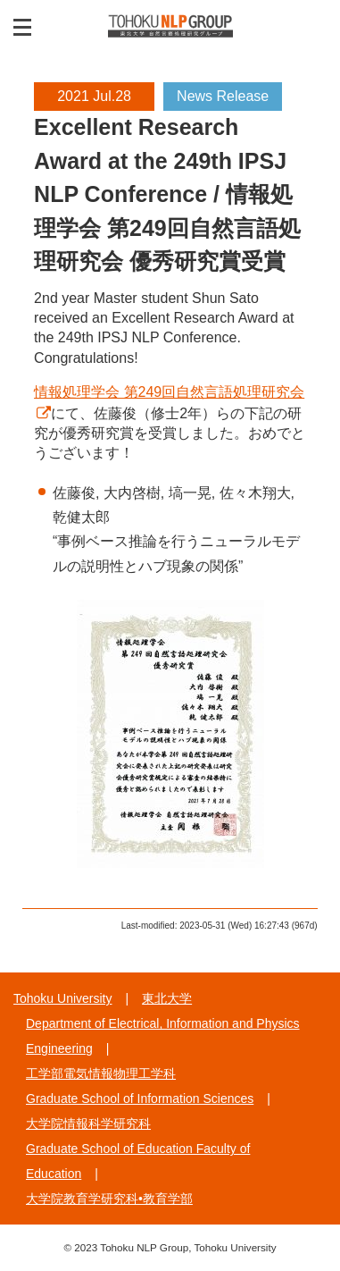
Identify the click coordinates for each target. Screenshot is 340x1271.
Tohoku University (62, 998)
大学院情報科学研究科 (88, 1123)
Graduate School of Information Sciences (139, 1098)
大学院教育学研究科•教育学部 (109, 1198)
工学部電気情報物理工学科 (101, 1073)
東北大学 (167, 998)
